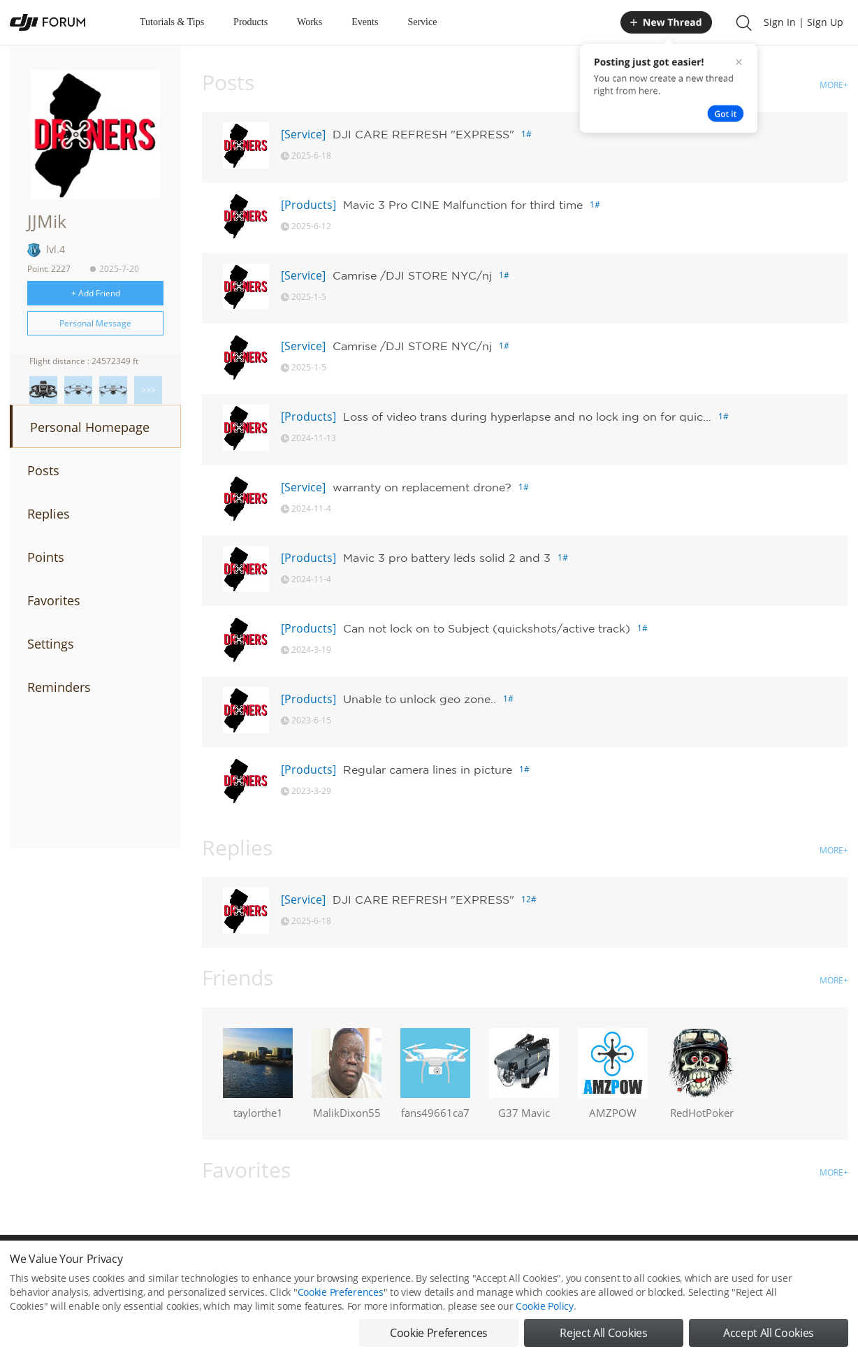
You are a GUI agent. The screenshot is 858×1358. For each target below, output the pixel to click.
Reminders (59, 687)
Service (422, 22)
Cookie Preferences (341, 1303)
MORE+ (834, 85)
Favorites (53, 600)
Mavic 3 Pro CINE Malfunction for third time (463, 204)
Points (45, 557)
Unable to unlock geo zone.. (419, 699)
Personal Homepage (90, 427)
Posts (43, 470)
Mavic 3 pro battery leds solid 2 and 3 (447, 557)
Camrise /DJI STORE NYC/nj (412, 275)
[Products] (308, 204)
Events (364, 22)
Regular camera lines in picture (427, 769)
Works (309, 22)
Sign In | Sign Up (803, 22)
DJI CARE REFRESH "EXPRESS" (423, 134)
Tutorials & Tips (172, 22)
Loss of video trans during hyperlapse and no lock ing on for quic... (527, 416)
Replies (48, 513)
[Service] (303, 134)
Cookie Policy (544, 1317)
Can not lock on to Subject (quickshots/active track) (486, 628)
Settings (50, 643)
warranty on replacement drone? (422, 487)
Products (250, 22)
